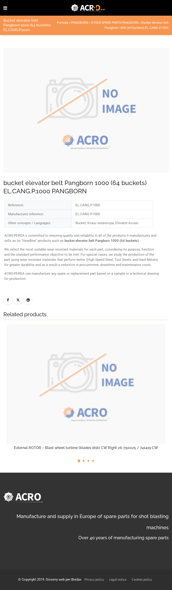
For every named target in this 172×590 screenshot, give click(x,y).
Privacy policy (94, 579)
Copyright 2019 (33, 579)
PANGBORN (79, 22)
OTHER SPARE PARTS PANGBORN (114, 22)
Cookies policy (142, 579)
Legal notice (117, 579)
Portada (62, 22)
